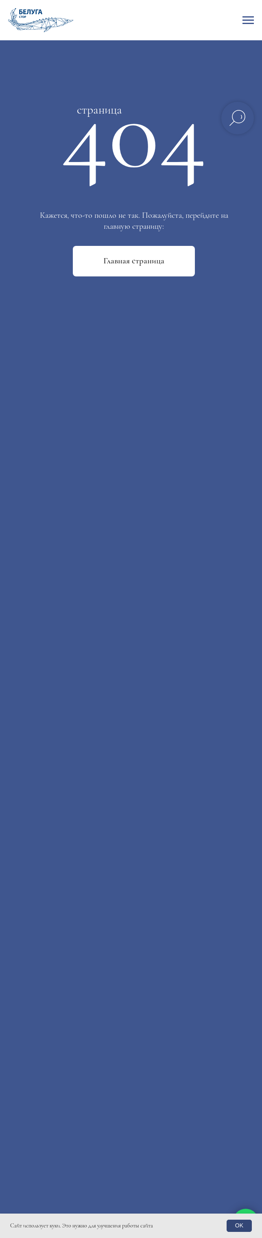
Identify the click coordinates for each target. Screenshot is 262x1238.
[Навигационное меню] (248, 20)
